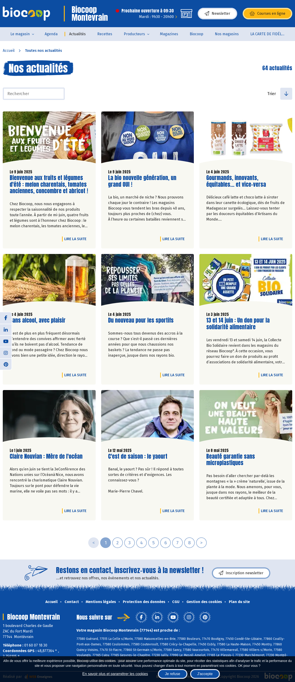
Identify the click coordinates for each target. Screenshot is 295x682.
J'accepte (205, 674)
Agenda (51, 34)
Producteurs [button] (134, 34)
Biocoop (196, 34)
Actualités (77, 34)
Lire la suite (76, 238)
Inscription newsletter (241, 573)
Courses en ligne (267, 13)
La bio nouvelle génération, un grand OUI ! (142, 181)
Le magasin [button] (20, 34)
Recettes (104, 34)
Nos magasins (227, 34)
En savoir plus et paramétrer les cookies (115, 674)
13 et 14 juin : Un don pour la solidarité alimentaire (238, 323)
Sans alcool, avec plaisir (37, 320)
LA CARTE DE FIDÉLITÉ (268, 34)
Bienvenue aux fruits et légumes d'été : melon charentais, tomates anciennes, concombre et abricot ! (49, 184)
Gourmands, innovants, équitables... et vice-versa (236, 181)
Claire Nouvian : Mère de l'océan (46, 456)
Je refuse (172, 674)
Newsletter (217, 13)
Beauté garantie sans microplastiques (232, 459)
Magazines (169, 34)
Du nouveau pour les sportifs (141, 320)
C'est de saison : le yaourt (137, 456)
